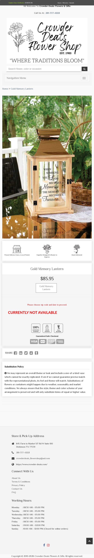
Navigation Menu (16, 78)
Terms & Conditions (21, 481)
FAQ (14, 492)
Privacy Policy (18, 485)
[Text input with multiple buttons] (44, 69)
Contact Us (17, 488)
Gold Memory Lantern (22, 88)
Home (5, 88)
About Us (16, 478)
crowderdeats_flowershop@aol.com (33, 458)
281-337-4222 (53, 13)
